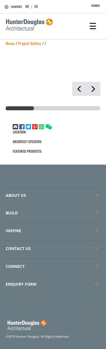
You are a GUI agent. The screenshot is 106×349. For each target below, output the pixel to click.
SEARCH (92, 5)
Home (10, 43)
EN (36, 6)
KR (27, 6)
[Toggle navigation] (92, 25)
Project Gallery (29, 43)
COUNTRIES (12, 7)
